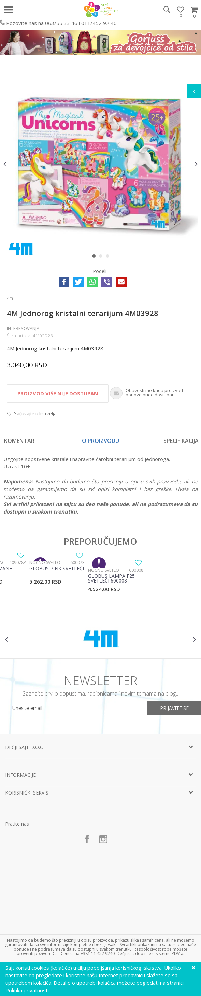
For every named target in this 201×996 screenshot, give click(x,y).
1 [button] (95, 257)
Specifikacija (181, 441)
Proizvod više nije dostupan (57, 393)
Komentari (20, 441)
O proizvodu (100, 441)
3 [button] (109, 257)
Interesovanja (23, 328)
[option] (100, 164)
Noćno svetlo (44, 562)
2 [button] (102, 257)
